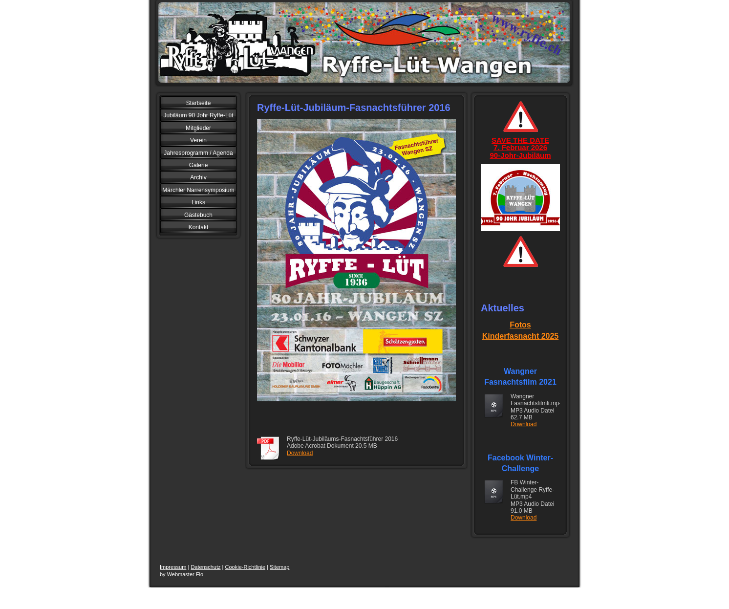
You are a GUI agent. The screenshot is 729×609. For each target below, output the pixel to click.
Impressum (173, 567)
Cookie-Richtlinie (245, 567)
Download (300, 453)
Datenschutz (205, 567)
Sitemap (279, 567)
